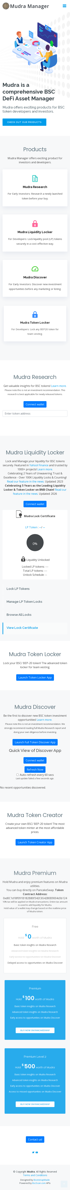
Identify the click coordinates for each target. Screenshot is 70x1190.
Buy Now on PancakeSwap (35, 1025)
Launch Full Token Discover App (35, 742)
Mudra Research (35, 187)
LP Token (31, 527)
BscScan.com (39, 1183)
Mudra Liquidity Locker (35, 232)
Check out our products (24, 122)
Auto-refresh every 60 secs (37, 775)
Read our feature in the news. (25, 481)
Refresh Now (35, 769)
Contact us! (35, 1139)
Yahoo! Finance (38, 465)
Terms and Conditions (35, 1175)
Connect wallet (35, 404)
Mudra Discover (35, 277)
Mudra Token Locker (35, 322)
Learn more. (58, 386)
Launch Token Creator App (35, 842)
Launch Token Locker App (35, 677)
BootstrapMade (42, 1179)
